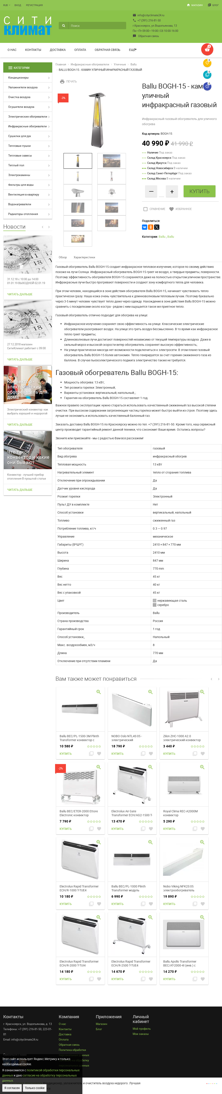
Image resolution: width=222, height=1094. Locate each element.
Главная (61, 64)
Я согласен (12, 1088)
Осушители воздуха (21, 107)
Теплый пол (16, 165)
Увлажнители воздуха (23, 87)
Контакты (33, 50)
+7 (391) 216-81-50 (147, 20)
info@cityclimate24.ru (148, 15)
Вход (18, 5)
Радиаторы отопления (23, 214)
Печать (68, 81)
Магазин (195, 5)
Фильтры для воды (21, 185)
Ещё (132, 50)
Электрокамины (19, 175)
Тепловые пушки (19, 146)
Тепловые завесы (20, 155)
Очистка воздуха (19, 97)
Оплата (80, 50)
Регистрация (34, 5)
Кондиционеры (18, 77)
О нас (12, 50)
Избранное (180, 209)
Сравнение (153, 209)
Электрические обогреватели (27, 116)
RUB (5, 5)
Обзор (63, 257)
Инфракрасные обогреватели (27, 126)
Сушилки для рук (19, 136)
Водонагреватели (19, 204)
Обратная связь (146, 36)
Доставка (58, 50)
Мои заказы (141, 1034)
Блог (213, 5)
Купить (66, 753)
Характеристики (84, 257)
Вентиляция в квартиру (23, 194)
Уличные (120, 64)
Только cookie (34, 1088)
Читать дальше (20, 294)
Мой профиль (142, 1029)
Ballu (134, 64)
